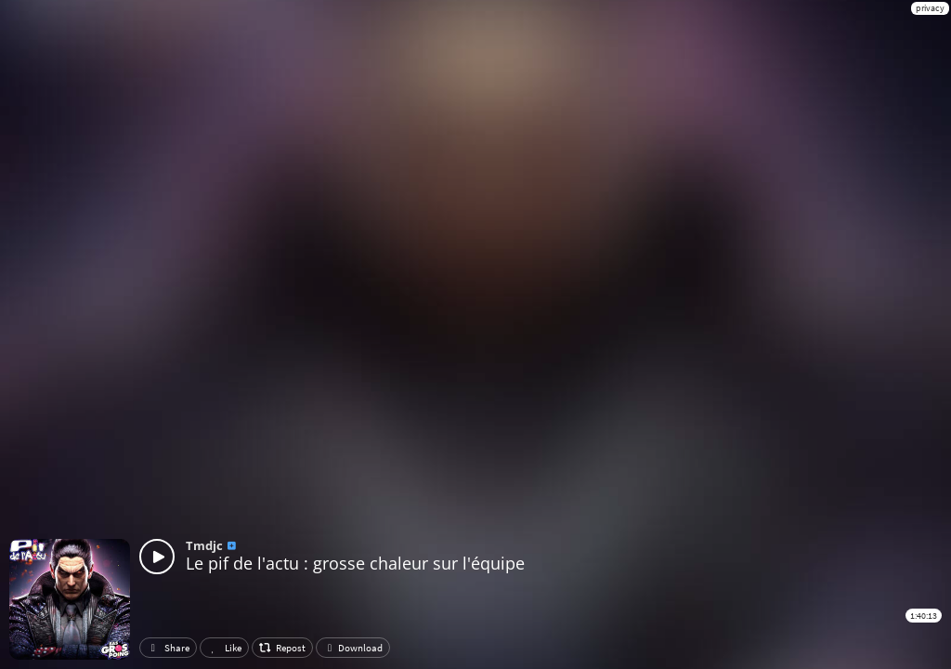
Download (353, 647)
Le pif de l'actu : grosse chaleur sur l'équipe (355, 563)
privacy (930, 8)
